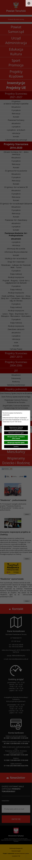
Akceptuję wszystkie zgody (16, 442)
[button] (29, 3)
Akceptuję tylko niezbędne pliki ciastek (16, 437)
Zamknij (16, 446)
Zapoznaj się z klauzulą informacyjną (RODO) (16, 428)
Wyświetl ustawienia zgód (16, 433)
